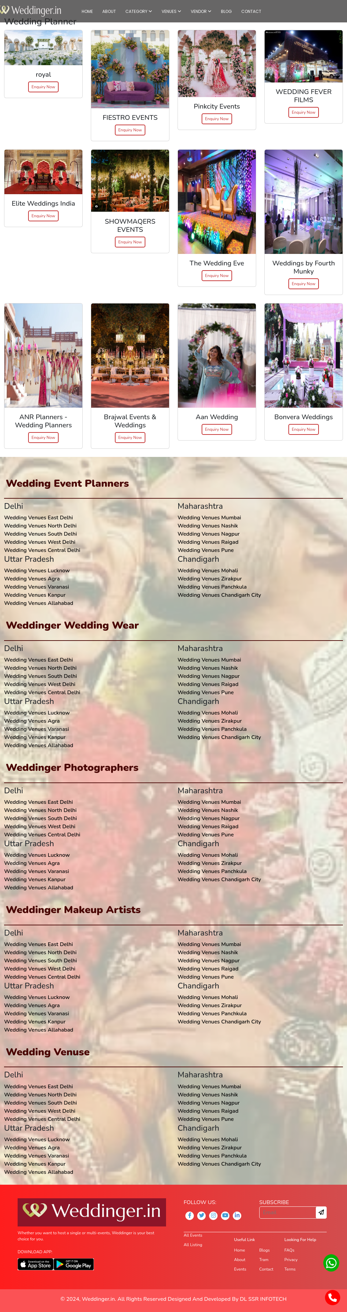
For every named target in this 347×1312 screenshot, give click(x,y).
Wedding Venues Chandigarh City (219, 595)
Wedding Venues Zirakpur (210, 579)
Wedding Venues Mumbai (209, 517)
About (239, 1259)
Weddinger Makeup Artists (73, 910)
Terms (289, 1269)
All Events (193, 1235)
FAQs (289, 1250)
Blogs (264, 1250)
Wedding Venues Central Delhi (42, 550)
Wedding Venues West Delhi (39, 542)
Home (239, 1250)
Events (240, 1269)
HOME (87, 11)
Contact (266, 1269)
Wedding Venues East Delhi (38, 517)
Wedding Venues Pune (206, 550)
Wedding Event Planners (67, 483)
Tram (263, 1259)
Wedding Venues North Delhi (40, 526)
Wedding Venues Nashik (208, 526)
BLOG (226, 11)
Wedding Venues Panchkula (212, 587)
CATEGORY (138, 11)
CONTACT (251, 11)
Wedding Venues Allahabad (38, 603)
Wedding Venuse (48, 1052)
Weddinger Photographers (72, 767)
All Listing (193, 1245)
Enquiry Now (43, 87)
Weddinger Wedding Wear (72, 625)
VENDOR (201, 11)
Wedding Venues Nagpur (209, 534)
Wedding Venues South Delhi (40, 534)
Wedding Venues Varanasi (36, 587)
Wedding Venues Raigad (208, 542)
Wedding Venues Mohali (208, 570)
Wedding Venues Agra (32, 579)
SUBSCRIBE (274, 1202)
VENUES (171, 11)
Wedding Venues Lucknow (37, 570)
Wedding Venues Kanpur (34, 595)
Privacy (291, 1259)
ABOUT (109, 11)
